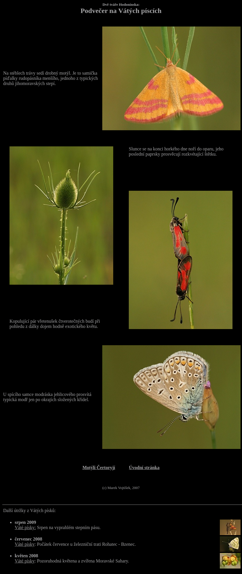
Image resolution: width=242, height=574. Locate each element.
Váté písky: (25, 527)
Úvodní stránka (144, 467)
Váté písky (25, 544)
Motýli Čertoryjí (98, 467)
